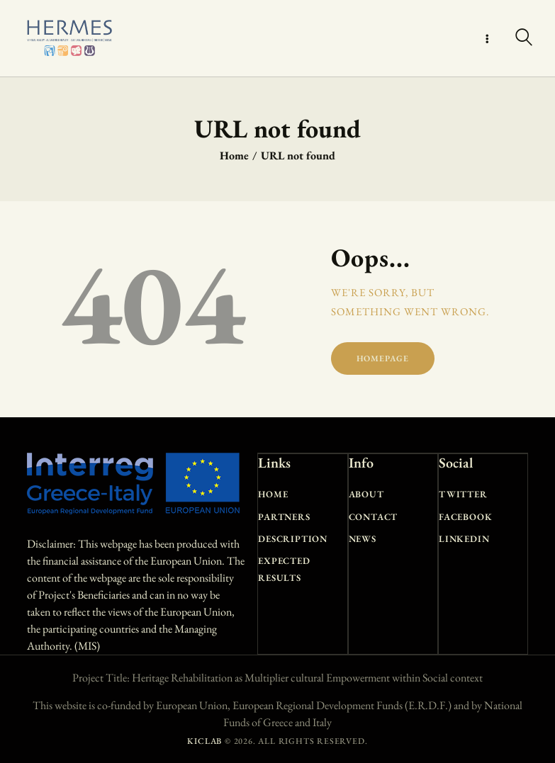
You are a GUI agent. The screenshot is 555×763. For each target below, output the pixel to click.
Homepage (383, 358)
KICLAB (204, 741)
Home (234, 155)
